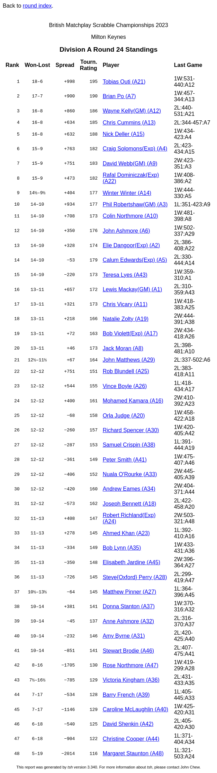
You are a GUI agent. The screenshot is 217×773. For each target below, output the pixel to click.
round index (37, 6)
